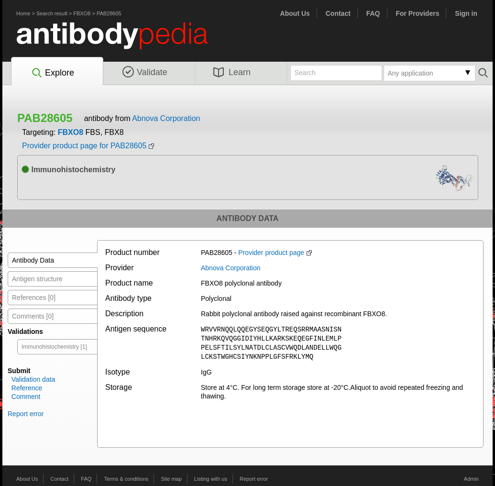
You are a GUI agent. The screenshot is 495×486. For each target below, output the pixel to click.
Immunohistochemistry (68, 170)
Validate (144, 72)
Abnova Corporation (166, 118)
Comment (26, 396)
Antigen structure (37, 279)
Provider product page (271, 252)
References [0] (33, 297)
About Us (295, 13)
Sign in (466, 13)
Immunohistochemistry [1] (54, 346)
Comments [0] (33, 316)
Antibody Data (33, 260)
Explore (52, 73)
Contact (338, 13)
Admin (471, 479)
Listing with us (210, 479)
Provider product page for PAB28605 (84, 146)
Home (23, 13)
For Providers (417, 13)
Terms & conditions (126, 479)
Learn (232, 72)
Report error (26, 414)
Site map (171, 479)
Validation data (33, 379)
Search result (51, 13)
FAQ (373, 13)
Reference (27, 388)
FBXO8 (81, 13)
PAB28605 (109, 13)
